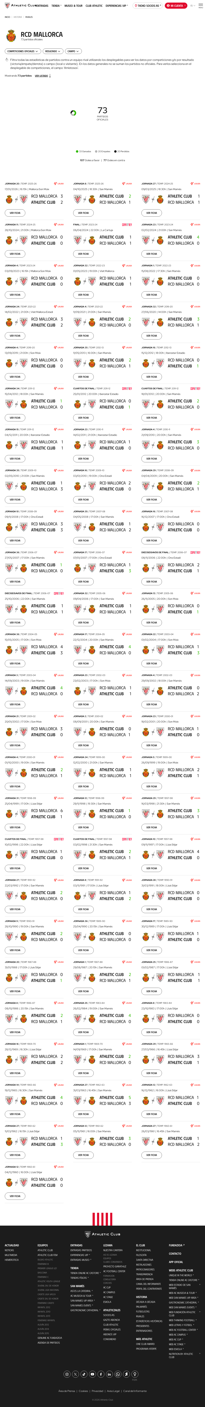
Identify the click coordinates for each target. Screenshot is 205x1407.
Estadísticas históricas (149, 1321)
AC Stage (108, 1296)
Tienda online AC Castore (84, 1272)
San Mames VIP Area (81, 1300)
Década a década (145, 1301)
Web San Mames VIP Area (182, 1297)
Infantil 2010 (44, 1311)
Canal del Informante (148, 1283)
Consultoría (109, 1279)
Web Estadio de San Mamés (179, 1286)
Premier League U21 (47, 1268)
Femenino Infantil (46, 1320)
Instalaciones (144, 1264)
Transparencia (144, 1274)
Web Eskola (175, 1348)
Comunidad (109, 1339)
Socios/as (109, 1314)
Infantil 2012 (44, 1307)
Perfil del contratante (149, 1288)
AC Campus (109, 1292)
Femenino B (43, 1264)
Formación (108, 1275)
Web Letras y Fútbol (180, 1324)
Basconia (42, 1272)
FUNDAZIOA (175, 1245)
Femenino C (43, 1277)
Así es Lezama (110, 1254)
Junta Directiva (144, 1259)
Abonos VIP (109, 1334)
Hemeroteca (12, 1259)
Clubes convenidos (112, 1261)
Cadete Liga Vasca (47, 1294)
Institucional (143, 1250)
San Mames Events (80, 1305)
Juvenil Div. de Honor (48, 1285)
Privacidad (97, 1391)
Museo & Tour (73, 5)
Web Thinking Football (182, 1320)
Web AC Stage (176, 1344)
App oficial (176, 1262)
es (193, 5)
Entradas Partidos (81, 1250)
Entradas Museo (79, 1259)
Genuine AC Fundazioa (50, 1337)
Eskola (107, 1301)
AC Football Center (114, 1271)
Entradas (42, 5)
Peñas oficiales (112, 1329)
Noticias (9, 1250)
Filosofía (141, 1254)
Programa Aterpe (146, 1348)
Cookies (83, 1391)
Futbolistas (143, 1311)
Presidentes (142, 1325)
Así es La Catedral (80, 1290)
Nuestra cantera (113, 1250)
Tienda (56, 5)
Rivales (29, 17)
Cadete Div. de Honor (48, 1298)
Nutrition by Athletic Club (181, 1355)
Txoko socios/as (148, 5)
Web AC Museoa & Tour (182, 1292)
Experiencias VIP (117, 5)
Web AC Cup (175, 1339)
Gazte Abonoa (111, 1319)
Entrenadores (144, 1330)
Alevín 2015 (43, 1333)
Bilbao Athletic (45, 1259)
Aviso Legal (113, 1391)
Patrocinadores (145, 1269)
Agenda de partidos (49, 1342)
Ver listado (43, 76)
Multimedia (11, 1254)
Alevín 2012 (43, 1324)
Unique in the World (180, 1275)
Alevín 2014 (43, 1329)
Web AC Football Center (182, 1329)
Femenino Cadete (46, 1303)
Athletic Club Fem (47, 1254)
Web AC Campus (177, 1334)
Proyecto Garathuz (114, 1266)
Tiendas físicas (78, 1277)
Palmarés (141, 1306)
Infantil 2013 (44, 1316)
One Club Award (145, 1343)
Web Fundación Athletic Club (182, 1314)
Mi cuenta (176, 5)
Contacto (175, 1253)
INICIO (7, 17)
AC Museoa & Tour (80, 1295)
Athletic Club (45, 1250)
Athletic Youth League (49, 1281)
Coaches (107, 1282)
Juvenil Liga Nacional (48, 1290)
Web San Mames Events (182, 1307)
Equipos (107, 1258)
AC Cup (107, 1287)
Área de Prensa (144, 1279)
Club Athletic (94, 5)
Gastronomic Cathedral (84, 1310)
